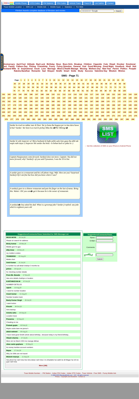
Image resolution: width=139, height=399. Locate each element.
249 (130, 112)
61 (60, 87)
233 (42, 112)
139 (75, 98)
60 (56, 87)
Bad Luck (40, 64)
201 (3, 109)
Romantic (36, 71)
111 (58, 94)
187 (64, 105)
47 (111, 84)
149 (130, 98)
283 (44, 119)
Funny (52, 66)
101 (3, 94)
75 (124, 87)
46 (106, 84)
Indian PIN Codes (58, 373)
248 (124, 112)
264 (75, 116)
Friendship (43, 66)
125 (135, 94)
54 (28, 87)
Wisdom (113, 71)
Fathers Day (21, 66)
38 (70, 84)
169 (102, 101)
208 (42, 109)
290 (83, 119)
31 (38, 84)
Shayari (50, 71)
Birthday (51, 64)
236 (58, 112)
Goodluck (119, 66)
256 (31, 116)
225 (135, 109)
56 (38, 87)
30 (33, 84)
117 (91, 94)
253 (14, 116)
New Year (106, 69)
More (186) (43, 365)
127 (9, 98)
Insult (37, 69)
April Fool (21, 64)
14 (72, 80)
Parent (116, 69)
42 (88, 84)
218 (97, 109)
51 (15, 87)
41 (83, 84)
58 (47, 87)
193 (97, 105)
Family (11, 66)
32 (42, 84)
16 (82, 80)
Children (88, 64)
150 (135, 98)
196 (113, 105)
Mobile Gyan (55, 7)
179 (20, 105)
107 (36, 94)
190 (80, 105)
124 (130, 94)
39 (74, 84)
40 (79, 84)
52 (19, 87)
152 (9, 101)
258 (42, 116)
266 (86, 116)
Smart (66, 71)
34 (51, 84)
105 (25, 94)
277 (11, 119)
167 (91, 101)
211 (58, 109)
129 (20, 98)
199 (130, 105)
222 (119, 109)
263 (69, 116)
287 (66, 119)
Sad (44, 71)
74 (120, 87)
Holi (134, 66)
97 (110, 91)
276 (6, 119)
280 (28, 119)
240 (80, 112)
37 (65, 84)
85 (55, 91)
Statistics (68, 7)
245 (108, 112)
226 (3, 112)
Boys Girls (68, 64)
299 (132, 119)
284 (50, 119)
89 (74, 91)
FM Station (47, 373)
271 (113, 116)
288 (72, 119)
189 (75, 105)
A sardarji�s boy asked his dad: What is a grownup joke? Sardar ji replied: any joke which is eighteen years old (44, 209)
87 (65, 91)
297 (121, 119)
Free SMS (97, 373)
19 (95, 80)
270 (108, 116)
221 (113, 109)
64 (74, 87)
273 (124, 116)
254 (20, 116)
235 (53, 112)
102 (9, 94)
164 (75, 101)
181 (31, 105)
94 (96, 91)
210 (53, 109)
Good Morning (94, 66)
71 (106, 87)
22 (109, 80)
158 (42, 101)
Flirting (32, 66)
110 (53, 94)
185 (53, 105)
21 (104, 80)
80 (33, 91)
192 (91, 105)
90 (78, 91)
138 (69, 98)
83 (46, 91)
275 (135, 116)
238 (69, 112)
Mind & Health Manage (67, 69)
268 (97, 116)
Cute (105, 64)
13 (68, 80)
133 (42, 98)
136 (58, 98)
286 (61, 119)
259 (47, 116)
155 (25, 101)
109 (47, 94)
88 (69, 91)
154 (20, 101)
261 (58, 116)
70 (101, 87)
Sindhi (59, 71)
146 (113, 98)
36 (60, 84)
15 (77, 80)
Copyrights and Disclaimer (69, 376)
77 (19, 91)
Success (89, 71)
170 (108, 101)
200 (135, 105)
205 (25, 109)
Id (18, 69)
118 (97, 94)
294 (105, 119)
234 (47, 112)
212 (64, 109)
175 (135, 101)
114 (75, 94)
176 (3, 105)
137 (64, 98)
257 (36, 116)
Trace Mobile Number (32, 373)
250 (135, 112)
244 (102, 112)
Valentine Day (101, 71)
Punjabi (132, 69)
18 (91, 80)
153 (14, 101)
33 (47, 84)
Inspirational (27, 69)
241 (86, 112)
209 (47, 109)
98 (115, 91)
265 (80, 116)
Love (43, 69)
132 (36, 98)
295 (110, 119)
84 (51, 91)
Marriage (51, 69)
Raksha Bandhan (22, 71)
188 (69, 105)
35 (56, 84)
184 (47, 105)
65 (79, 87)
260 (53, 116)
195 (108, 105)
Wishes (121, 71)
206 (31, 109)
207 (36, 109)
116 (86, 94)
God (84, 66)
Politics (123, 69)
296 (116, 119)
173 (124, 101)
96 (106, 91)
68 (92, 87)
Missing (83, 69)
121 (113, 94)
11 (59, 80)
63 (70, 87)
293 (99, 119)
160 (53, 101)
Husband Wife (9, 69)
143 (97, 98)
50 (124, 84)
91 (83, 91)
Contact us (81, 376)
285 (55, 119)
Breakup (78, 64)
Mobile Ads (41, 7)
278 (17, 119)
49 (120, 84)
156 (31, 101)
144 (102, 98)
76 (14, 91)
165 (80, 101)
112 (64, 94)
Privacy (57, 376)
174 (130, 101)
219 (102, 109)
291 (88, 119)
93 (92, 91)
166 (86, 101)
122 (119, 94)
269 (102, 116)
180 (25, 105)
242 (91, 112)
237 (64, 112)
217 (91, 109)
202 (9, 109)
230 (25, 112)
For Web (79, 7)
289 (77, 119)
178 (14, 105)
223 (124, 109)
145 (108, 98)
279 (22, 119)
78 (23, 91)
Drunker (120, 64)
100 (124, 91)
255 (25, 116)
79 (28, 91)
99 (119, 91)
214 (75, 109)
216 (86, 109)
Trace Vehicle (87, 373)
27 (19, 84)
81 (37, 91)
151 (3, 101)
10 (54, 80)
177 (9, 105)
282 (39, 119)
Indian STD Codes (74, 373)
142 (91, 98)
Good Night (108, 66)
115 (80, 94)
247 (119, 112)
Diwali (112, 64)
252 (9, 116)
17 (86, 80)
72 (111, 87)
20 (100, 80)
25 (123, 80)
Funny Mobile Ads (109, 373)
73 (115, 87)
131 (31, 98)
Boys (58, 64)
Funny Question (64, 66)
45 (101, 84)
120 (108, 94)
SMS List (29, 7)
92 (87, 91)
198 (124, 105)
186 (58, 105)
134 (47, 98)
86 (60, 91)
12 (63, 80)
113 (69, 94)
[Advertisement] (98, 37)
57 (42, 87)
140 (80, 98)
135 (53, 98)
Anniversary (9, 64)
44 (97, 84)
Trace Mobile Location (13, 7)
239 (75, 112)
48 (115, 84)
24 (118, 80)
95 (101, 91)
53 (24, 87)
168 (97, 101)
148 (124, 98)
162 (64, 101)
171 (113, 101)
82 (42, 91)
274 (130, 116)
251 (3, 116)
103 (14, 94)
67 (88, 87)
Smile (73, 71)
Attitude (31, 64)
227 (9, 112)
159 (47, 101)
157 (36, 101)
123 (124, 94)
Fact (5, 66)
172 (119, 101)
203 (14, 109)
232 (36, 112)
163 (69, 101)
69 (97, 87)
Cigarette (97, 64)
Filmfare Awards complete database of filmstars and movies (40, 10)
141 (86, 98)
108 (42, 94)
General (77, 66)
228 (14, 112)
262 (64, 116)
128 (14, 98)
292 (94, 119)
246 (113, 112)
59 (51, 87)
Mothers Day (95, 69)
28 (24, 84)
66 (83, 87)
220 (108, 109)
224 (130, 109)
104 (20, 94)
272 (119, 116)
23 (114, 80)
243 (97, 112)
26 (15, 84)
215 (80, 109)
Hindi (128, 66)
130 (25, 98)
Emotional (130, 64)
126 (3, 98)
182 (36, 105)
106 (31, 94)
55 (33, 87)
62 (65, 87)
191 (86, 105)
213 (69, 109)
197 (119, 105)
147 (119, 98)
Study (80, 71)
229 (20, 112)
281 (33, 119)
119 (102, 94)
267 (91, 116)
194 (102, 105)
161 (58, 101)
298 (127, 119)
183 (42, 105)
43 (92, 84)
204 (20, 109)
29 (28, 84)
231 (31, 112)
